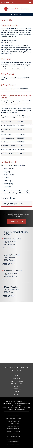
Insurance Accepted (16, 221)
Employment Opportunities (13, 204)
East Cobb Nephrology (13, 434)
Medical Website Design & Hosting (13, 407)
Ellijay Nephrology (13, 423)
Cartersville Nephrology (13, 439)
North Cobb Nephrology (13, 431)
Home (13, 14)
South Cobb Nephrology (13, 428)
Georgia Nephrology (13, 416)
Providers (16, 378)
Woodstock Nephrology (13, 421)
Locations (16, 386)
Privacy (16, 391)
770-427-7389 (9, 247)
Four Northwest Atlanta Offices (16, 233)
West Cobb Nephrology (13, 436)
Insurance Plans (22, 367)
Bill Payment (16, 370)
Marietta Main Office (12, 239)
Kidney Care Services (16, 381)
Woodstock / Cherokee (13, 271)
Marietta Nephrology (13, 444)
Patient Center (16, 384)
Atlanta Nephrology (13, 426)
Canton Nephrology (13, 441)
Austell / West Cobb (12, 255)
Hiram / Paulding (11, 287)
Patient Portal (10, 367)
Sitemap (16, 394)
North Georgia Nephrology (13, 418)
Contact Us (16, 389)
